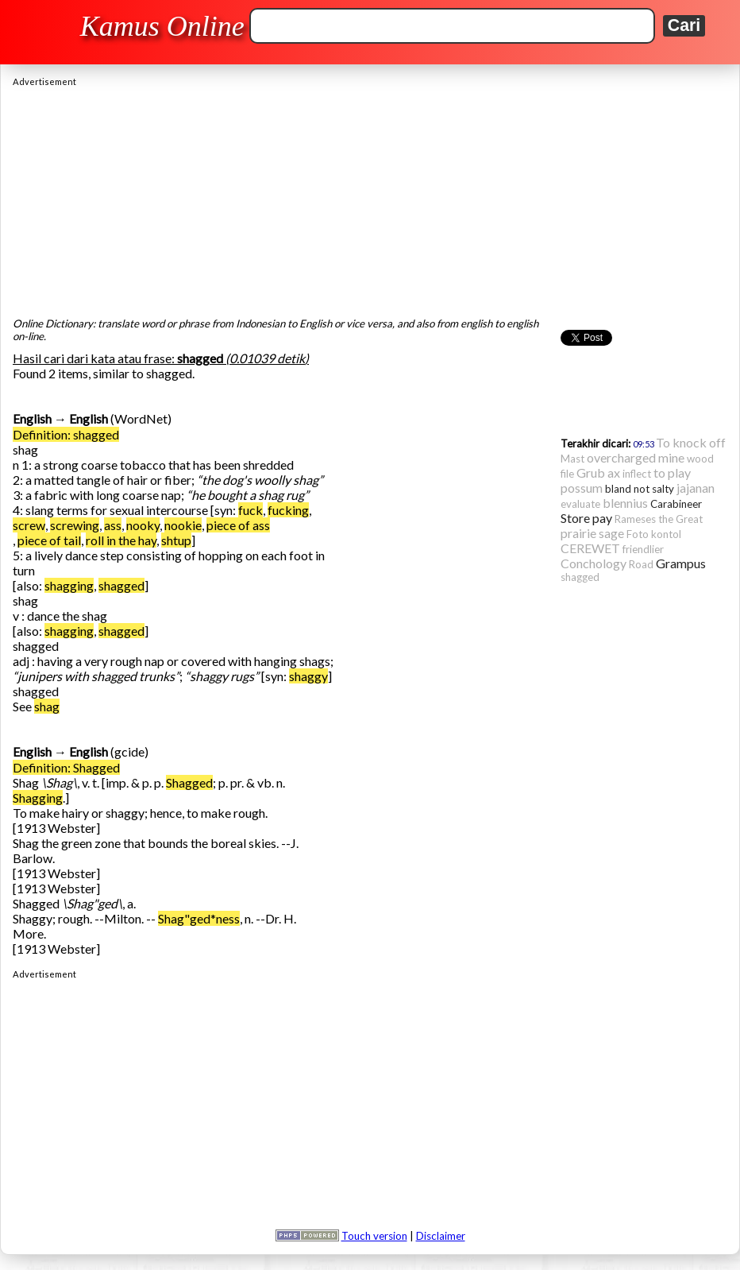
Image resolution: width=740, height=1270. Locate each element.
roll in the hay (121, 540)
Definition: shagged (66, 434)
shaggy (308, 675)
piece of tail (49, 540)
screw (29, 524)
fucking (288, 509)
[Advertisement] (370, 198)
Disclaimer (440, 1235)
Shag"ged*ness (199, 918)
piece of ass (238, 524)
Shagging (38, 797)
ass (112, 524)
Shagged (189, 782)
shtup (176, 540)
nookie (183, 524)
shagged (121, 585)
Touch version (374, 1235)
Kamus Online (162, 26)
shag (47, 706)
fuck (250, 509)
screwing (74, 524)
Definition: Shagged (66, 767)
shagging (69, 585)
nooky (143, 524)
